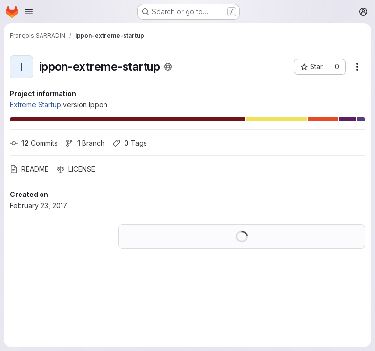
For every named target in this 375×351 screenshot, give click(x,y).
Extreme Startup (35, 104)
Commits (34, 143)
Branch (84, 143)
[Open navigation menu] (29, 12)
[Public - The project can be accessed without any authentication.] (168, 67)
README (29, 169)
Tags (129, 143)
